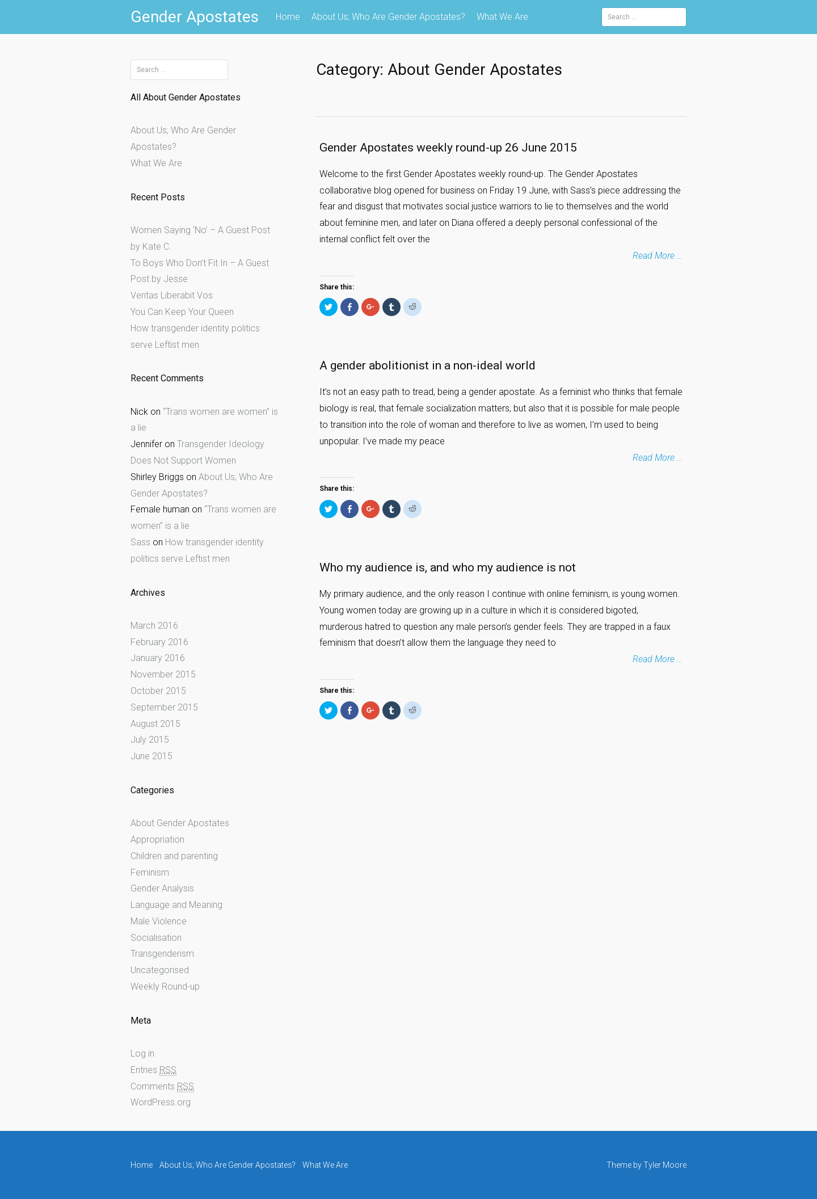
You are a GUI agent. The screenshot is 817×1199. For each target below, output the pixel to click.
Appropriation (157, 839)
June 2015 (151, 756)
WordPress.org (160, 1102)
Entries (153, 1070)
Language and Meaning (176, 904)
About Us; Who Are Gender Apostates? (388, 16)
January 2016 (157, 658)
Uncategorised (159, 970)
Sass (140, 542)
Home (288, 16)
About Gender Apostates (179, 823)
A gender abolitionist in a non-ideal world (427, 365)
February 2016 (159, 642)
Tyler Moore (665, 1164)
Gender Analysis (162, 888)
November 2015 (163, 674)
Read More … (658, 255)
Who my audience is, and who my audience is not (447, 567)
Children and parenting (174, 856)
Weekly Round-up (165, 986)
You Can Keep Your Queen (182, 311)
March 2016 (154, 625)
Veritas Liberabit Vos (171, 295)
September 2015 (164, 707)
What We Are (502, 16)
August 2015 (155, 723)
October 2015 (158, 690)
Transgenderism (162, 953)
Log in (142, 1053)
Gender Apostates (194, 16)
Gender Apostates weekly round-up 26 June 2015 (448, 147)
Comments (162, 1086)
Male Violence (158, 921)
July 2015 (149, 739)
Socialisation (156, 937)
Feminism (149, 872)
